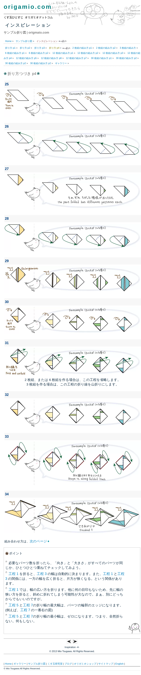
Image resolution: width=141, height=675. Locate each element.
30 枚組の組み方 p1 (101, 58)
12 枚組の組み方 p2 (88, 53)
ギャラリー (61, 63)
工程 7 (28, 605)
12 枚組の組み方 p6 (51, 58)
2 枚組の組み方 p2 (105, 47)
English (119, 663)
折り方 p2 (25, 47)
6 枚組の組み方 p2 (38, 53)
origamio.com (28, 6)
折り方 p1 (10, 47)
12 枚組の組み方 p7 (76, 58)
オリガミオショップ (85, 663)
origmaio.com (38, 32)
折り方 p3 (39, 47)
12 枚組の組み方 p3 (113, 53)
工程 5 (14, 605)
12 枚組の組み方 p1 (62, 53)
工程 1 (14, 574)
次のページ (38, 541)
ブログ (68, 663)
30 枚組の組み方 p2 (126, 58)
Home (8, 41)
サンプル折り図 (15, 32)
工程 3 (42, 574)
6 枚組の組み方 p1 (15, 53)
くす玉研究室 (55, 663)
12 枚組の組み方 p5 (26, 58)
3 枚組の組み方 (128, 47)
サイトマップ (105, 663)
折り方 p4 (54, 47)
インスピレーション (47, 41)
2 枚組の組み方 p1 (82, 47)
